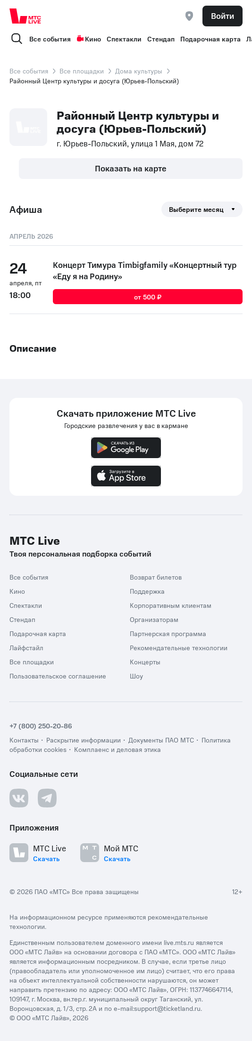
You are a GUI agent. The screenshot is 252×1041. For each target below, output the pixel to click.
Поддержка (147, 591)
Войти (222, 15)
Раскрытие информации (83, 739)
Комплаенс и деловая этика (117, 749)
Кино (88, 38)
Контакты (24, 739)
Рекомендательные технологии (178, 647)
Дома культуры (138, 70)
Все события (50, 38)
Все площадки (81, 70)
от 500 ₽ (147, 296)
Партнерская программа (168, 633)
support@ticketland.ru (167, 1008)
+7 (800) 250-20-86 (40, 725)
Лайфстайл (26, 647)
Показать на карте (131, 168)
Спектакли (124, 38)
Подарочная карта (210, 38)
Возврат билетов (156, 576)
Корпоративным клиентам (170, 605)
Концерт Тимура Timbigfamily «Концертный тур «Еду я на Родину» (144, 270)
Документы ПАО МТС (161, 739)
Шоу (136, 675)
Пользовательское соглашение (57, 675)
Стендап (161, 38)
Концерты (145, 661)
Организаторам (154, 619)
